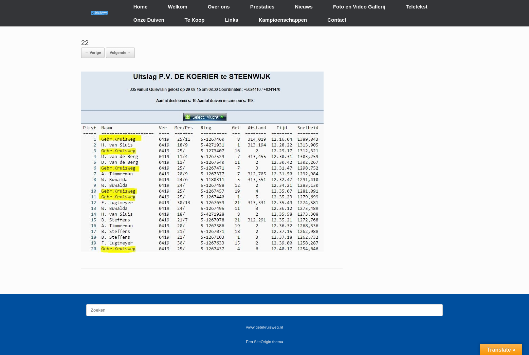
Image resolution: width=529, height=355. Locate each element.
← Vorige (93, 53)
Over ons (219, 6)
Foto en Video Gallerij (359, 6)
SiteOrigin (262, 342)
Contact (336, 20)
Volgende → (120, 53)
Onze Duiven (148, 20)
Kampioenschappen (283, 20)
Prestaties (262, 6)
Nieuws (304, 6)
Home (140, 6)
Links (231, 20)
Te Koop (195, 20)
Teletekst (416, 6)
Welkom (177, 6)
